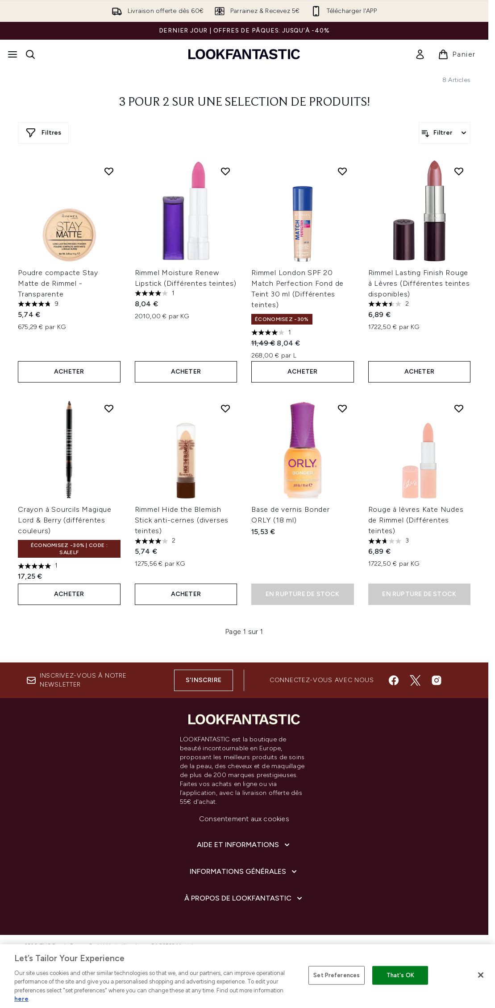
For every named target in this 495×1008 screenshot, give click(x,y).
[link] (420, 54)
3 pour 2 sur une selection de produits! (244, 102)
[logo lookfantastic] (244, 54)
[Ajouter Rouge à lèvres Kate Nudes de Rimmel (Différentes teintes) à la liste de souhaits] (459, 408)
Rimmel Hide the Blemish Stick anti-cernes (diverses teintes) (182, 520)
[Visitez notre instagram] (436, 680)
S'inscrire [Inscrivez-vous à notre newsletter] (203, 680)
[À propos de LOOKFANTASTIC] (244, 898)
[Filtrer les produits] (444, 133)
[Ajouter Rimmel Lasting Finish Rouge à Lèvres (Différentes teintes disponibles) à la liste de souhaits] (459, 171)
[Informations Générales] (244, 871)
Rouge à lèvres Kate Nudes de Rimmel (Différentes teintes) (416, 520)
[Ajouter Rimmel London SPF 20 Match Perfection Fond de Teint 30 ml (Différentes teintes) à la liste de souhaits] (342, 171)
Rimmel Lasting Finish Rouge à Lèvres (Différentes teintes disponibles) (419, 283)
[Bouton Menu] (12, 54)
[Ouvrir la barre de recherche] (30, 54)
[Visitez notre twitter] (415, 680)
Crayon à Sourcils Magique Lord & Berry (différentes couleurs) (65, 520)
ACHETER (69, 371)
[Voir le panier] (457, 54)
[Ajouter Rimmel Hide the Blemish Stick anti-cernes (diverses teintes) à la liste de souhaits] (225, 408)
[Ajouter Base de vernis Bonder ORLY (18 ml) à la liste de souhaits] (342, 408)
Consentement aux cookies (244, 819)
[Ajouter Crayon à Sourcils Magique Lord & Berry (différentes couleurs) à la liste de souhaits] (109, 408)
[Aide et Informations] (244, 845)
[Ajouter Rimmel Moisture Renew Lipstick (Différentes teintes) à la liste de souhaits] (225, 171)
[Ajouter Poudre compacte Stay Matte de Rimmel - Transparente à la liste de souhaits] (109, 171)
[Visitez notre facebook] (393, 680)
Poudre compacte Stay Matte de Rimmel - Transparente (58, 283)
